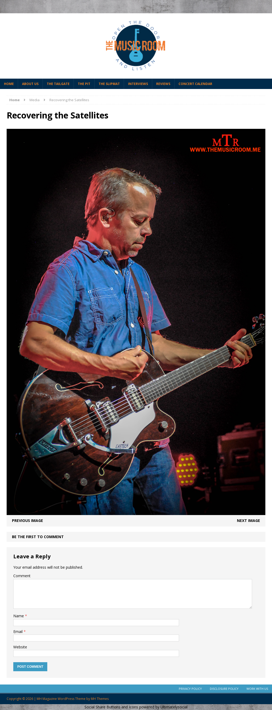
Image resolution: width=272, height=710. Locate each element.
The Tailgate (58, 84)
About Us (30, 84)
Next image (248, 520)
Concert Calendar (195, 84)
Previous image (27, 520)
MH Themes (100, 698)
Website (20, 646)
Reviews (163, 84)
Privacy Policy (190, 689)
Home (9, 84)
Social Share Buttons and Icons (111, 706)
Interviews (138, 84)
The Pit (84, 84)
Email (18, 631)
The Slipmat (109, 84)
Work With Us (257, 689)
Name (19, 615)
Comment (22, 575)
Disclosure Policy (224, 689)
